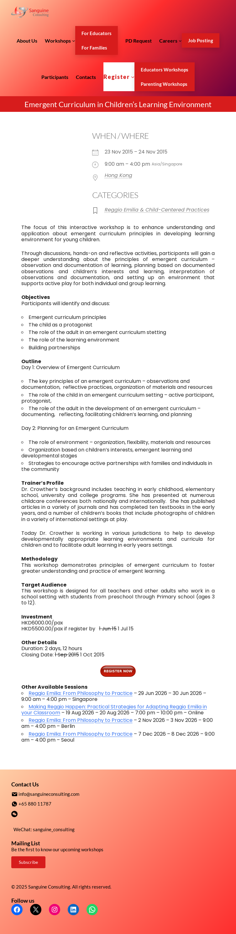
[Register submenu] (132, 77)
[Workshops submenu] (73, 40)
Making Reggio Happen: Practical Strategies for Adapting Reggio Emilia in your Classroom (114, 709)
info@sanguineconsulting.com (48, 794)
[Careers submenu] (180, 40)
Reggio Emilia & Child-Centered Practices (157, 209)
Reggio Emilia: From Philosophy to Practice (81, 693)
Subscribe (28, 861)
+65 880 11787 (34, 803)
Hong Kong (118, 175)
